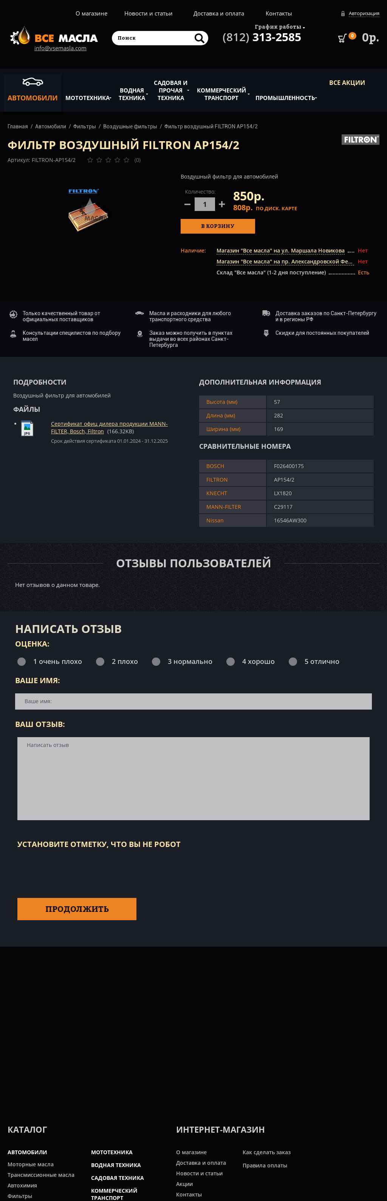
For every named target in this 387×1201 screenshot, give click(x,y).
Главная (18, 126)
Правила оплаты (265, 1165)
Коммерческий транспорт (221, 90)
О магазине (91, 13)
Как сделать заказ (267, 1152)
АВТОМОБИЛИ (27, 1152)
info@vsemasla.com (60, 48)
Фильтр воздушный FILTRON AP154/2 (211, 126)
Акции (184, 1183)
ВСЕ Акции (347, 82)
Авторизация (364, 13)
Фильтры (84, 126)
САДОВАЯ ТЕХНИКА (117, 1177)
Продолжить (77, 909)
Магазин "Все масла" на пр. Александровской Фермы (288, 261)
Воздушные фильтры (130, 126)
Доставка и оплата (219, 13)
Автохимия (22, 1185)
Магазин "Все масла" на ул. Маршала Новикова (281, 250)
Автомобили (33, 89)
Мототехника (87, 94)
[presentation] (74, 872)
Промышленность (285, 94)
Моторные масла (31, 1164)
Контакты (279, 13)
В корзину (218, 226)
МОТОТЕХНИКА (112, 1152)
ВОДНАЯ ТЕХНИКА (116, 1165)
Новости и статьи (148, 13)
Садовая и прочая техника (170, 86)
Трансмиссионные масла (41, 1174)
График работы (278, 26)
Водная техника (132, 90)
